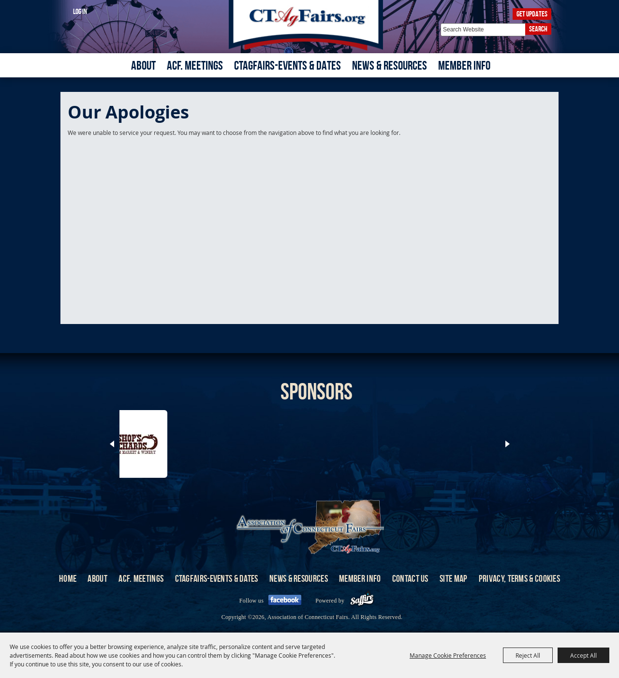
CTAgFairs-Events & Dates (287, 65)
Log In (80, 11)
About (143, 65)
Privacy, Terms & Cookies (519, 578)
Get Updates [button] (531, 14)
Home (67, 578)
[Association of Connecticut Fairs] (310, 25)
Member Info (464, 65)
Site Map (453, 578)
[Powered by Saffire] (362, 600)
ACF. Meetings (195, 65)
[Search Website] (483, 29)
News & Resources (389, 65)
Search (538, 29)
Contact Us (410, 578)
